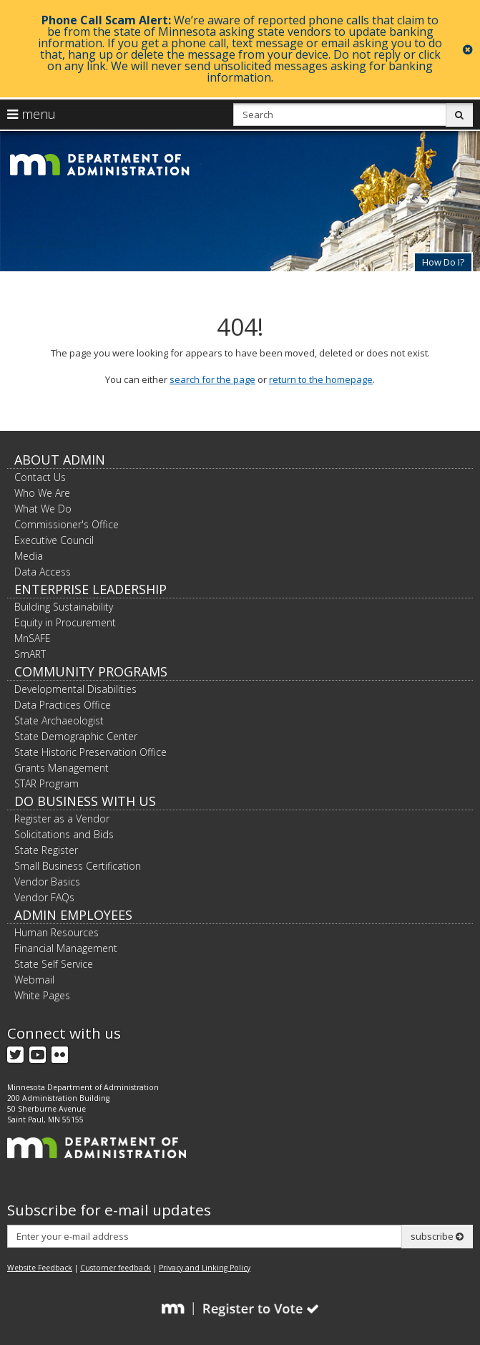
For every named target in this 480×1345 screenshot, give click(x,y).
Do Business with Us (85, 801)
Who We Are (42, 493)
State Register (46, 850)
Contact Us (40, 477)
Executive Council (54, 540)
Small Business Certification (77, 866)
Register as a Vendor (61, 818)
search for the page (212, 379)
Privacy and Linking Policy (204, 1268)
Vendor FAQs (44, 897)
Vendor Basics (47, 881)
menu (31, 113)
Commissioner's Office (66, 524)
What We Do (43, 508)
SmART (30, 654)
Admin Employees (73, 914)
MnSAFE (32, 638)
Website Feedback (39, 1268)
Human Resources (56, 932)
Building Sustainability (63, 606)
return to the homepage (321, 379)
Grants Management (61, 768)
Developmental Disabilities (75, 689)
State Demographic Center (75, 736)
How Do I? (443, 262)
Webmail (34, 979)
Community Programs (90, 671)
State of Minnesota (52, 242)
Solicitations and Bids (64, 834)
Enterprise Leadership (90, 589)
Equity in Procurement (65, 622)
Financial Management (65, 948)
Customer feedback (115, 1268)
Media (28, 556)
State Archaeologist (59, 720)
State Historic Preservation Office (90, 752)
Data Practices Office (62, 705)
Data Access (42, 571)
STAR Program (46, 783)
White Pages (42, 995)
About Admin (59, 459)
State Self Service (53, 964)
